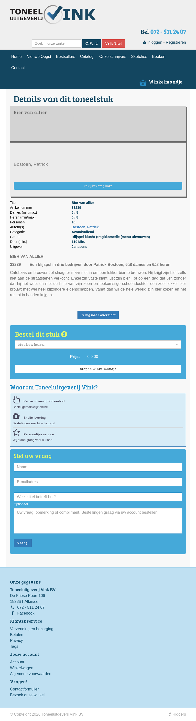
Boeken (158, 56)
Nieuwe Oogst (39, 56)
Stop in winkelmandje (98, 368)
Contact (18, 68)
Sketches (139, 56)
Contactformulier (24, 689)
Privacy (16, 640)
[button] (98, 344)
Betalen (16, 635)
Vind (92, 43)
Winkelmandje (160, 81)
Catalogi (87, 56)
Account (17, 662)
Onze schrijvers (112, 56)
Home (16, 56)
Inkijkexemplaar (98, 185)
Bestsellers (65, 56)
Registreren (176, 42)
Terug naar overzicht (98, 315)
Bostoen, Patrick (85, 227)
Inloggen (152, 42)
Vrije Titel (113, 43)
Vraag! (23, 542)
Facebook (25, 613)
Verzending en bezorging (31, 629)
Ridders (177, 714)
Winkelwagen (21, 668)
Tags (14, 646)
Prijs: (75, 357)
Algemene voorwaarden (30, 674)
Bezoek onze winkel (27, 695)
